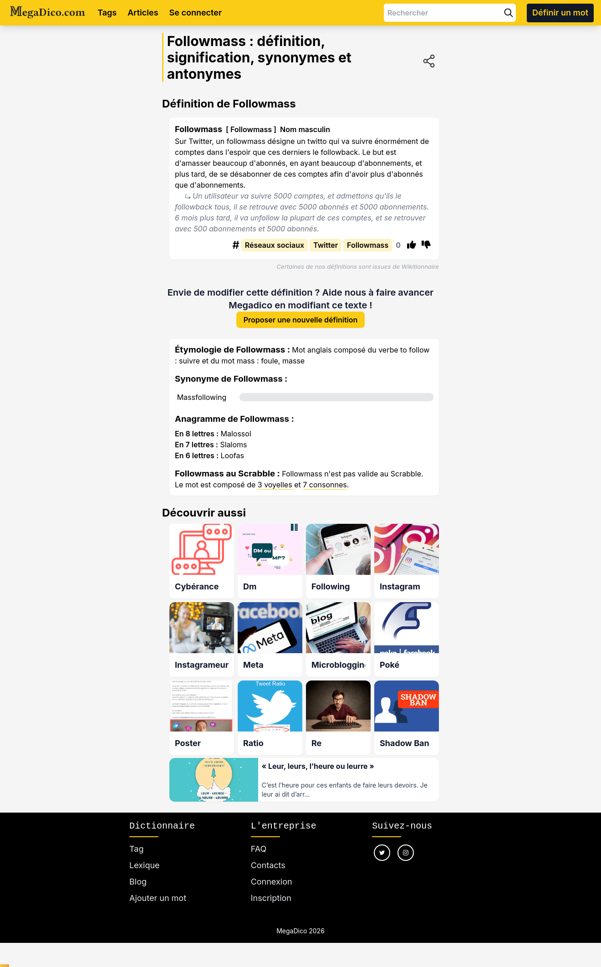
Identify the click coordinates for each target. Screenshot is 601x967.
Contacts (268, 867)
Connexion (271, 884)
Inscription (271, 900)
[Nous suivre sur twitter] (382, 855)
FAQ (259, 851)
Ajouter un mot (157, 900)
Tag (136, 851)
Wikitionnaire (420, 266)
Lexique (144, 867)
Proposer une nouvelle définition (301, 320)
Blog (138, 884)
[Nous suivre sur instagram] (405, 855)
